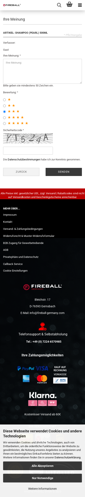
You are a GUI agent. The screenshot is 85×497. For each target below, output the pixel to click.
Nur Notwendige (42, 478)
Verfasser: (9, 42)
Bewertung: (10, 92)
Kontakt (7, 221)
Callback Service (13, 264)
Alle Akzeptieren (42, 465)
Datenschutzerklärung (67, 457)
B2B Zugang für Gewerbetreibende (23, 243)
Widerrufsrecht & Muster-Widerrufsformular (28, 235)
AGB (5, 249)
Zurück (21, 171)
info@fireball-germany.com (47, 313)
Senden (63, 171)
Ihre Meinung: (11, 55)
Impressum (10, 214)
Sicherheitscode (13, 130)
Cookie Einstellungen (15, 270)
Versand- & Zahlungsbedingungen (23, 228)
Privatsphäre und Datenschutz (20, 256)
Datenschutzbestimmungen (24, 159)
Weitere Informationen (42, 488)
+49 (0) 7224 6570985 (47, 341)
